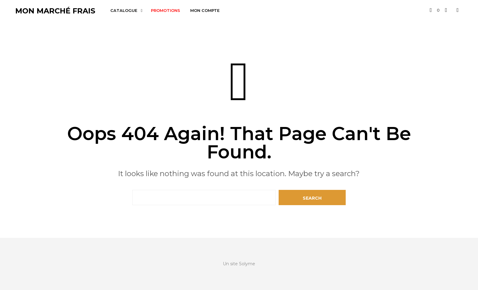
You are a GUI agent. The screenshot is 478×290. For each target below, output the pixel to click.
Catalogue (123, 10)
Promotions (165, 10)
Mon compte (204, 10)
